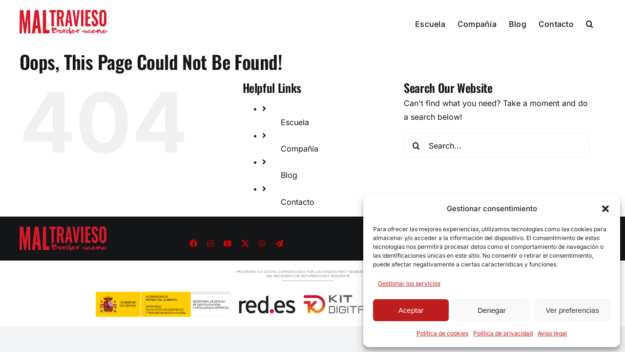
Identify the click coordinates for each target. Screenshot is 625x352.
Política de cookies (442, 333)
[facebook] (193, 243)
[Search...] (496, 145)
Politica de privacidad (503, 333)
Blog (289, 175)
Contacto (297, 202)
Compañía (299, 149)
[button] (605, 209)
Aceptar (411, 310)
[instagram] (210, 243)
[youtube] (227, 243)
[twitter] (245, 243)
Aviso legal (552, 333)
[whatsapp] (262, 243)
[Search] (416, 145)
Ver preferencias (572, 310)
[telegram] (279, 243)
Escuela (295, 122)
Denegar (492, 310)
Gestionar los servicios (409, 283)
